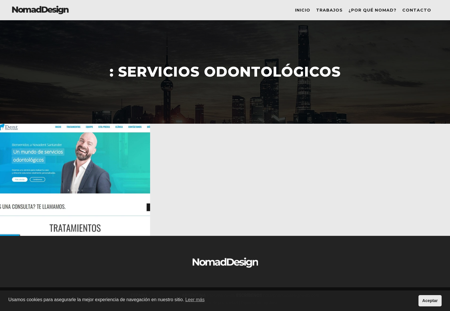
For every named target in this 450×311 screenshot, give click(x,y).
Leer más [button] (195, 299)
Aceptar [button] (430, 300)
